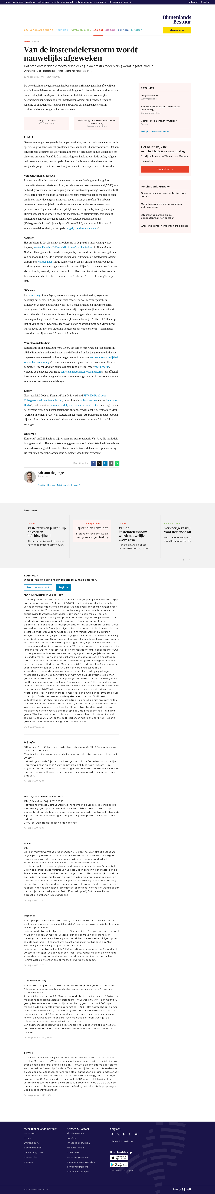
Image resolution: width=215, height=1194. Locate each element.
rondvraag (34, 295)
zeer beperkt (102, 366)
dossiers (28, 1162)
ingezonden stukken (78, 1143)
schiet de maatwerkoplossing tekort (81, 371)
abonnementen (33, 1148)
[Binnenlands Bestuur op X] (118, 1134)
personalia (30, 1157)
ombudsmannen (88, 400)
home (8, 2)
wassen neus (45, 261)
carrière (123, 30)
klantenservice (75, 1133)
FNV (86, 395)
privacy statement (77, 1167)
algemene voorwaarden (81, 1162)
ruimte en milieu (80, 30)
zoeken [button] (206, 2)
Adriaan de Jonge (35, 77)
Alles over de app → (121, 1171)
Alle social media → (121, 1141)
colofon (71, 1138)
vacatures (18, 2)
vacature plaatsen (78, 1157)
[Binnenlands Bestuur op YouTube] (136, 1134)
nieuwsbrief (67, 2)
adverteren (44, 2)
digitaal (110, 30)
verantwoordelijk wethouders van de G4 (73, 405)
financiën (62, 30)
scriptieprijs (100, 2)
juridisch (136, 30)
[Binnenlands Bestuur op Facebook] (112, 1134)
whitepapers (115, 2)
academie (30, 2)
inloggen (193, 2)
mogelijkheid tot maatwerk (81, 228)
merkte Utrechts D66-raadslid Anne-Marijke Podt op (63, 247)
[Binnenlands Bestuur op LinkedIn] (124, 1134)
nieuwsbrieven (75, 1148)
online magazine (83, 2)
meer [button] (126, 2)
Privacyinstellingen (78, 1172)
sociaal (98, 30)
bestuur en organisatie (38, 30)
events (55, 2)
